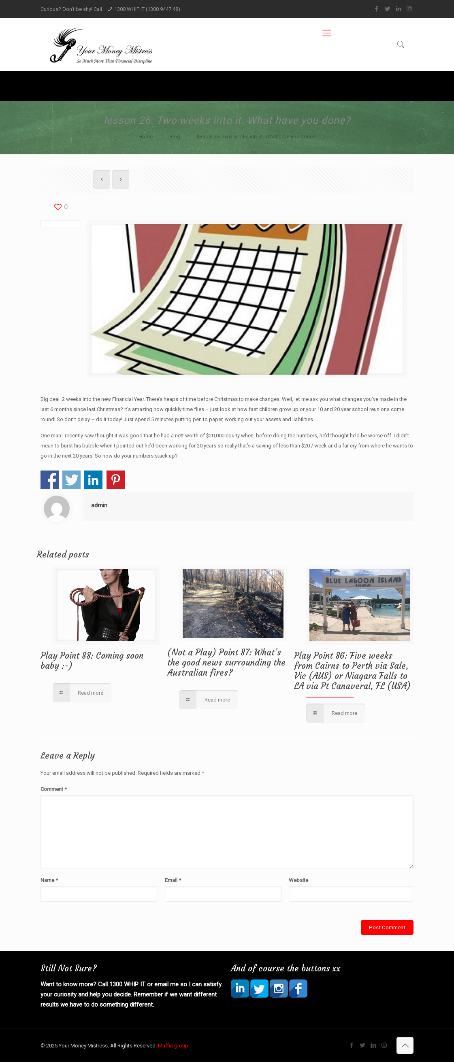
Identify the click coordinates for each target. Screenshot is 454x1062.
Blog (174, 137)
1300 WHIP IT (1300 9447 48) (147, 9)
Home (146, 137)
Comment (53, 789)
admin (99, 505)
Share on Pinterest (116, 480)
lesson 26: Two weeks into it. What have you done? (256, 137)
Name (49, 880)
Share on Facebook (49, 480)
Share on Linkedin (93, 480)
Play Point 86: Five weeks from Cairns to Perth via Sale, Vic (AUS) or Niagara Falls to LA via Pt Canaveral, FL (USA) (352, 670)
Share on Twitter (71, 480)
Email (173, 880)
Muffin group (173, 1046)
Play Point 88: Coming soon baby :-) (91, 660)
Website (298, 880)
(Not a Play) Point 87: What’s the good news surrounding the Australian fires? (226, 662)
